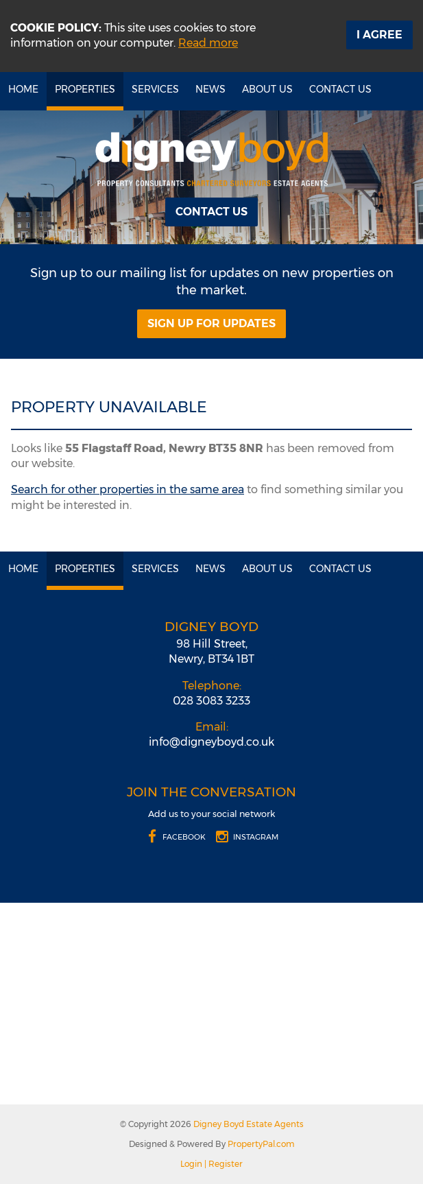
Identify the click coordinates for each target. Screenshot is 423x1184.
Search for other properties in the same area (127, 489)
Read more (208, 42)
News (210, 89)
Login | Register (211, 1164)
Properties (85, 89)
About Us (267, 89)
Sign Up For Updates (211, 323)
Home (23, 89)
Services (155, 89)
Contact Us (340, 89)
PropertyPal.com (261, 1144)
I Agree (379, 34)
